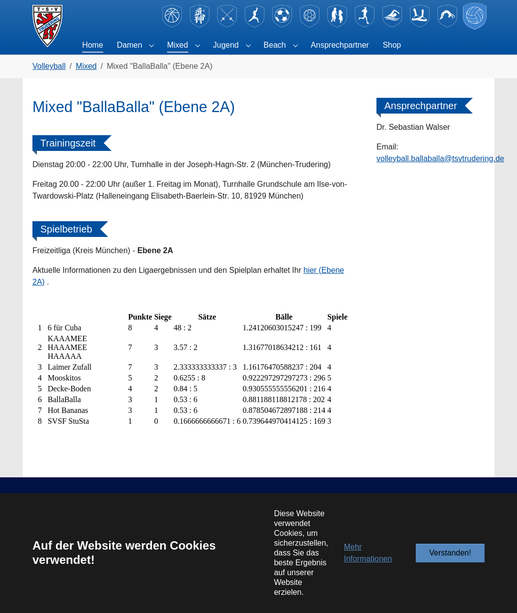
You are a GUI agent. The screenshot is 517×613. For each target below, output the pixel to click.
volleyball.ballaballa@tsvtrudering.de (440, 158)
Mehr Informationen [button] (368, 553)
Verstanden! (450, 553)
